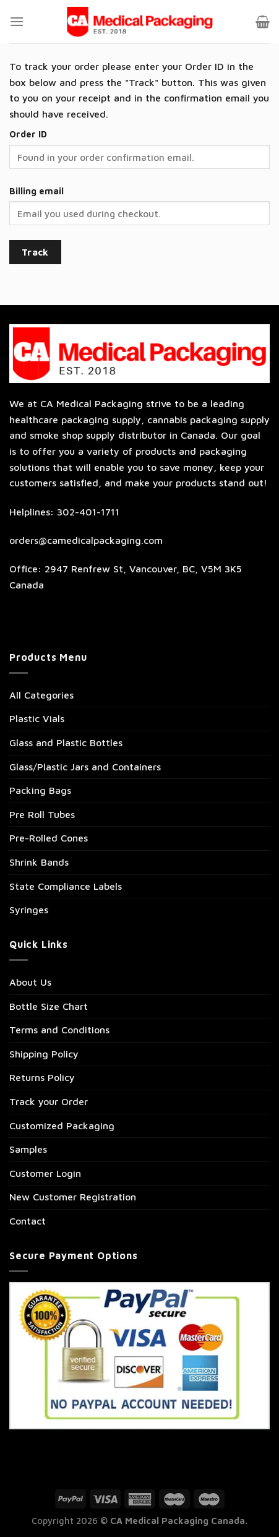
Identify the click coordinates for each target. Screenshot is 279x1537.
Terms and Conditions (59, 1029)
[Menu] (16, 21)
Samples (28, 1149)
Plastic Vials (36, 718)
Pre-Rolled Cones (48, 837)
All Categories (41, 694)
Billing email (36, 191)
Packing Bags (40, 790)
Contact (27, 1220)
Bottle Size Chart (48, 1006)
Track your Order (48, 1101)
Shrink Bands (39, 862)
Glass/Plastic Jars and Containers (85, 766)
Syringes (28, 909)
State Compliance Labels (65, 886)
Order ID (28, 134)
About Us (30, 982)
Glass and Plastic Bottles (65, 742)
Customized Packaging (61, 1125)
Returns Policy (42, 1077)
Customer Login (45, 1173)
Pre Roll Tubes (42, 814)
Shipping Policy (44, 1053)
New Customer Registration (72, 1196)
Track (35, 251)
